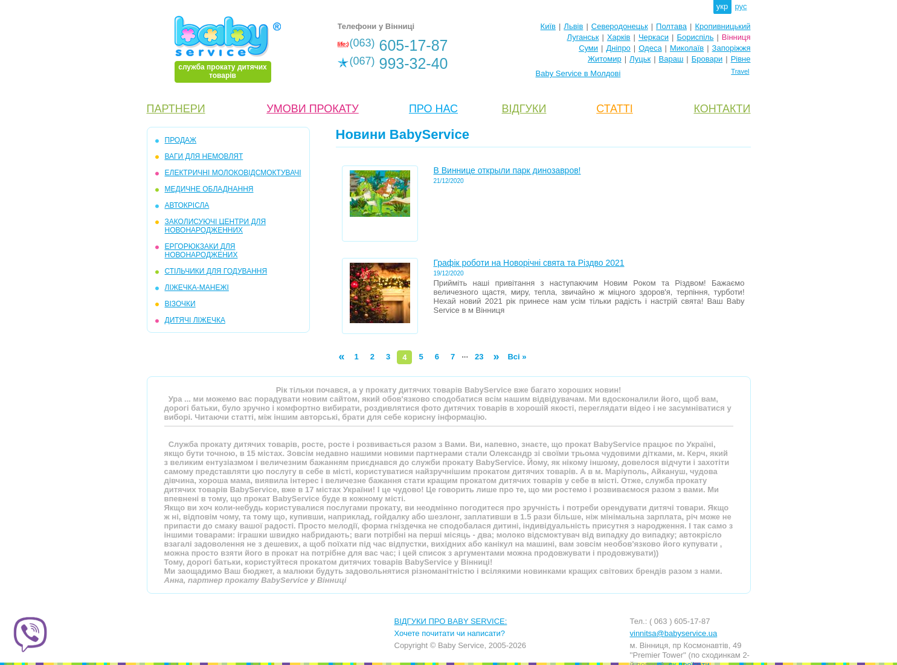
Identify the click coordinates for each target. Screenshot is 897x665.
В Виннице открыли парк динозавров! (507, 170)
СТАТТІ (614, 109)
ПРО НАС (433, 109)
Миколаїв (687, 48)
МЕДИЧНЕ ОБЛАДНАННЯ (209, 189)
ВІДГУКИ (524, 109)
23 (479, 356)
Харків (619, 37)
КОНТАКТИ (721, 109)
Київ (548, 26)
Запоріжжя (731, 48)
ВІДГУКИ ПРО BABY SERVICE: (450, 621)
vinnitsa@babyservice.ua (674, 633)
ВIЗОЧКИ (180, 304)
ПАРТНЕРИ (176, 109)
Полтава (671, 26)
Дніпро (618, 48)
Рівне (741, 58)
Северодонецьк (619, 26)
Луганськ (583, 37)
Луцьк (640, 58)
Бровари (707, 58)
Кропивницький (722, 26)
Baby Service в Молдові (578, 73)
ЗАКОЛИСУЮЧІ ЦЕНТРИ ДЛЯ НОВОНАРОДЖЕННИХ (215, 225)
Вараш (671, 58)
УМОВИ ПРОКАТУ (312, 109)
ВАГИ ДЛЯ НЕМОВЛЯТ (204, 156)
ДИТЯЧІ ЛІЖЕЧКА (195, 320)
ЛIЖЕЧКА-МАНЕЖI (197, 287)
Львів (573, 26)
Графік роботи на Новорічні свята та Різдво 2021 (529, 263)
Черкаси (653, 37)
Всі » (516, 356)
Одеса (649, 48)
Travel (740, 71)
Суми (588, 48)
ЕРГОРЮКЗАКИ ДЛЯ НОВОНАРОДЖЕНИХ (201, 250)
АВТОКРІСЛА (187, 205)
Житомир (605, 58)
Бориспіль (695, 37)
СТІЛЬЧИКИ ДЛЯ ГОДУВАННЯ (216, 271)
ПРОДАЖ (181, 140)
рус (741, 6)
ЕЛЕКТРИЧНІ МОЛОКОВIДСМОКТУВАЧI (233, 173)
